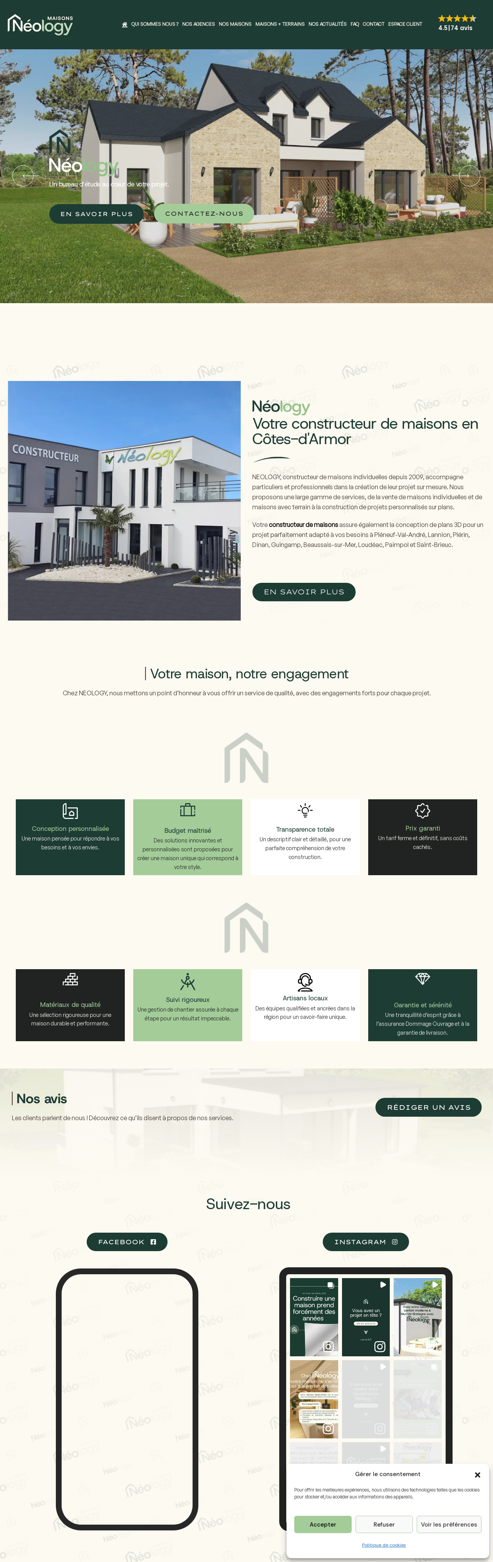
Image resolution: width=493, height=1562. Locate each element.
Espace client (405, 24)
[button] (477, 1474)
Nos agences (198, 24)
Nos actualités (328, 24)
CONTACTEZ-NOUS (204, 213)
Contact (373, 24)
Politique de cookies (384, 1545)
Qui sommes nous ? (154, 24)
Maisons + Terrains (280, 24)
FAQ (354, 24)
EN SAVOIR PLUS (96, 214)
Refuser (384, 1524)
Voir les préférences (449, 1524)
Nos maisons (235, 24)
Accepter (323, 1524)
